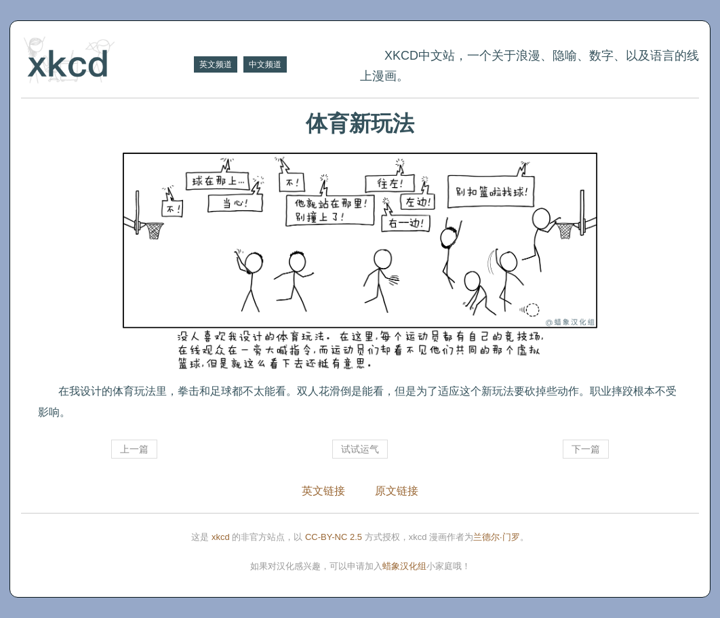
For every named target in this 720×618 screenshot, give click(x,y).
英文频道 (215, 64)
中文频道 (265, 64)
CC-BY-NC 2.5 (333, 537)
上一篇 (134, 449)
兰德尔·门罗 (496, 537)
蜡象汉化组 (404, 566)
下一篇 (586, 449)
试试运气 (360, 449)
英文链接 (323, 491)
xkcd (221, 537)
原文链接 (396, 491)
